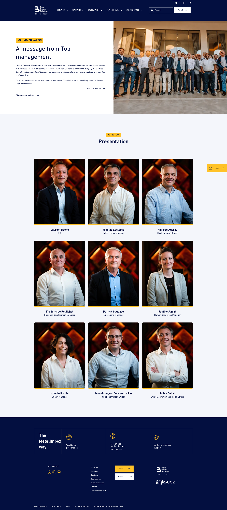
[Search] (152, 10)
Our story (62, 10)
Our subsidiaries (134, 10)
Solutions (95, 474)
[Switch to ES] (190, 3)
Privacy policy (56, 505)
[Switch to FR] (183, 3)
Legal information (40, 505)
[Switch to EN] (176, 3)
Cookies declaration (99, 489)
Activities (77, 10)
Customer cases (114, 10)
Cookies (94, 486)
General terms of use (82, 505)
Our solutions (95, 10)
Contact (215, 208)
